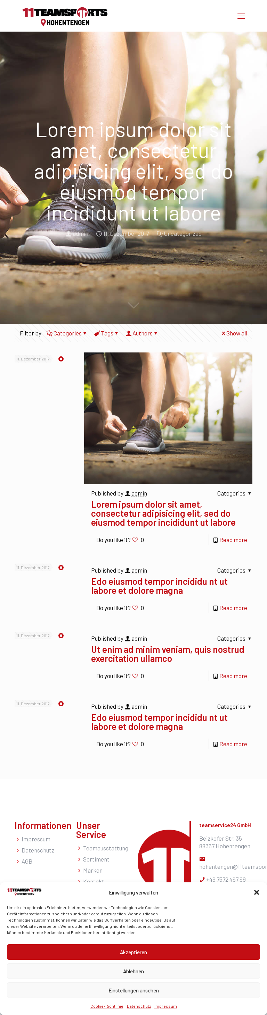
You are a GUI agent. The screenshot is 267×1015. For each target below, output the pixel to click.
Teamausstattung (105, 848)
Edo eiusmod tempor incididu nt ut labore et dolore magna (159, 586)
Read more (233, 539)
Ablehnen (133, 971)
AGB (27, 861)
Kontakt (93, 881)
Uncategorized (183, 233)
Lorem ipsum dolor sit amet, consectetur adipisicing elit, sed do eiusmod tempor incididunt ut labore (163, 513)
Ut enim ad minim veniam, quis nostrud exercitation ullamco (167, 654)
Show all (233, 333)
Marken (93, 870)
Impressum (165, 1006)
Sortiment (96, 859)
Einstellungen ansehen (133, 990)
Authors (142, 333)
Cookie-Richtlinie (106, 1006)
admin (80, 233)
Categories (67, 333)
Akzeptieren (133, 952)
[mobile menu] (241, 16)
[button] (256, 892)
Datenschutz (139, 1006)
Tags (106, 333)
